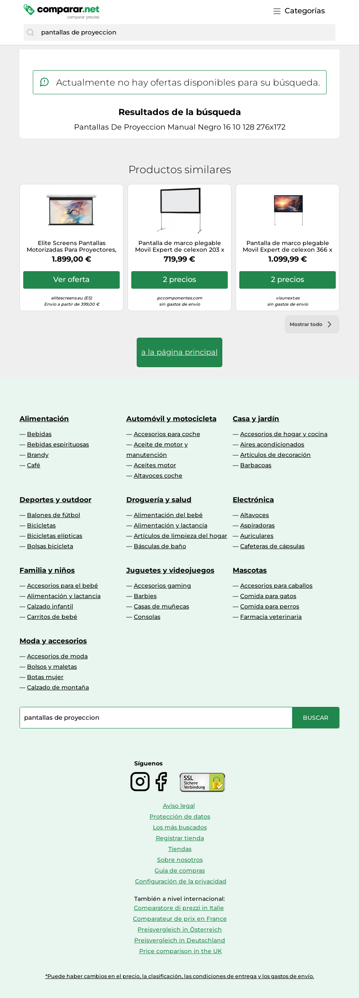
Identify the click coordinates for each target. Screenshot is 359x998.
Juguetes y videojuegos (170, 570)
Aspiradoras (257, 525)
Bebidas (39, 434)
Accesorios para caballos (276, 585)
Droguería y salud (159, 499)
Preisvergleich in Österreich (180, 929)
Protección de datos (180, 816)
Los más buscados (180, 827)
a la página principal (179, 352)
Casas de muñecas (161, 606)
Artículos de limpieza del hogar (180, 535)
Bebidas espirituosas (58, 444)
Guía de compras (180, 870)
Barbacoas (255, 465)
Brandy (38, 455)
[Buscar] (30, 32)
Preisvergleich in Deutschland (179, 940)
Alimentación (44, 418)
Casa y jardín (256, 418)
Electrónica (253, 499)
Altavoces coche (158, 475)
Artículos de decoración (275, 455)
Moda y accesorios (53, 641)
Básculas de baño (160, 546)
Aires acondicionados (272, 444)
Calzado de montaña (58, 687)
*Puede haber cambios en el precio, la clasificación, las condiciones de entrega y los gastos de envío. (179, 976)
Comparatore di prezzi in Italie (179, 908)
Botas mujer (45, 677)
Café (33, 465)
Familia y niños (47, 570)
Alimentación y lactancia (170, 525)
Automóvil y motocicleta (171, 418)
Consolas (147, 616)
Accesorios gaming (162, 585)
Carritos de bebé (52, 616)
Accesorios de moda (57, 656)
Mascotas (250, 570)
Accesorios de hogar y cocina (283, 434)
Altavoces (254, 515)
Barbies (145, 596)
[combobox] (186, 32)
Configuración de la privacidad (180, 881)
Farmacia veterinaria (271, 616)
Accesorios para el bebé (62, 585)
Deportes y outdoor (55, 499)
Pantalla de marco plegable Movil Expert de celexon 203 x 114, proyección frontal (179, 247)
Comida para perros (269, 606)
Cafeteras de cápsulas (272, 546)
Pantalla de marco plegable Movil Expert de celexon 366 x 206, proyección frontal (287, 247)
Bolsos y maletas (52, 666)
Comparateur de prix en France (180, 918)
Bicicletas (41, 525)
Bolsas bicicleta (50, 546)
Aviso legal (179, 805)
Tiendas (180, 849)
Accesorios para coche (167, 434)
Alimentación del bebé (168, 515)
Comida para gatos (268, 596)
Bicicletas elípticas (54, 535)
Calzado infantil (50, 606)
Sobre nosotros (180, 859)
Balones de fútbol (53, 515)
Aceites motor (155, 465)
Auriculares (256, 535)
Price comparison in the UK (180, 951)
